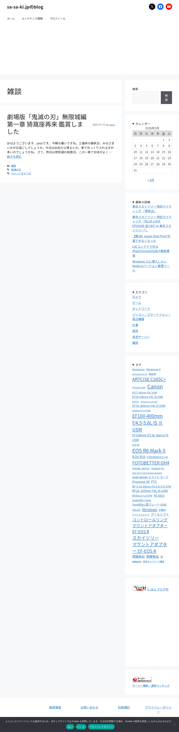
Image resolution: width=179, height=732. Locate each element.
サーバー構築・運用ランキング (151, 685)
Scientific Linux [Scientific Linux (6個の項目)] (141, 500)
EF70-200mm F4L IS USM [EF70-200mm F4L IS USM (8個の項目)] (148, 406)
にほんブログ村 (150, 589)
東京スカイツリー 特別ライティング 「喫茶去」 (151, 208)
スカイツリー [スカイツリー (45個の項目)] (145, 537)
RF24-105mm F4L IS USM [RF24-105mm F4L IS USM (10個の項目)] (150, 491)
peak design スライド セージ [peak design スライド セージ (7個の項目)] (150, 477)
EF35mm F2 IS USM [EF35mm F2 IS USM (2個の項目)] (149, 401)
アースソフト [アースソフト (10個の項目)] (160, 514)
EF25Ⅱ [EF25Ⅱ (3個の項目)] (135, 401)
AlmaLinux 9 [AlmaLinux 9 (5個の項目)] (153, 369)
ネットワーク (141, 308)
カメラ (136, 297)
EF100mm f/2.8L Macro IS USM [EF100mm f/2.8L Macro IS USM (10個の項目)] (150, 437)
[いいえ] (174, 724)
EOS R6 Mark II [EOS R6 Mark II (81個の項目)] (149, 450)
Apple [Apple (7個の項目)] (152, 374)
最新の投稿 (142, 202)
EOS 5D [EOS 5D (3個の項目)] (135, 444)
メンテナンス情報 (32, 18)
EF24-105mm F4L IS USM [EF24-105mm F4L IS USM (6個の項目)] (147, 397)
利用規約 (124, 707)
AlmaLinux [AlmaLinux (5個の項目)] (138, 369)
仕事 (135, 325)
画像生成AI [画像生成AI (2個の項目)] (136, 561)
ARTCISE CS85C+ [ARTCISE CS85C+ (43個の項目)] (149, 379)
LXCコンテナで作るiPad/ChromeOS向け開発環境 (150, 251)
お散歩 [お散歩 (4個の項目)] (162, 510)
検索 (135, 89)
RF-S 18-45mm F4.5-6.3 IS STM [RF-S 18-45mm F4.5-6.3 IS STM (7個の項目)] (151, 487)
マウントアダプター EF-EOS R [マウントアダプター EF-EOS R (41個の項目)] (149, 547)
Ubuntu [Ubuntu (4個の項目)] (136, 510)
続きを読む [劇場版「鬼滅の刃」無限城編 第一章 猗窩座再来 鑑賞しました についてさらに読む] (14, 156)
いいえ (81, 727)
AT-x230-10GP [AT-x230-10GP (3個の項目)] (139, 387)
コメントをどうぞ (21, 173)
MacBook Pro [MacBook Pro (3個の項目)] (157, 468)
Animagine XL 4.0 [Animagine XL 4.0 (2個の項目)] (139, 374)
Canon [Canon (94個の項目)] (155, 386)
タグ (138, 365)
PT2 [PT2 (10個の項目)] (154, 481)
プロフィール (57, 18)
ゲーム (136, 302)
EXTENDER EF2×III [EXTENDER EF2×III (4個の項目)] (157, 457)
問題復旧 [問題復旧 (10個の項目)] (138, 556)
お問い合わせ (89, 707)
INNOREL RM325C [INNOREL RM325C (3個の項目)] (141, 468)
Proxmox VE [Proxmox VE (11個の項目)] (141, 481)
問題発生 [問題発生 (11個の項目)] (152, 556)
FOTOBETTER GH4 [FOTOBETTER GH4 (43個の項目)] (150, 462)
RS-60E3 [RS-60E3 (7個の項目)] (159, 496)
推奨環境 (55, 707)
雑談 (13, 165)
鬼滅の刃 (16, 169)
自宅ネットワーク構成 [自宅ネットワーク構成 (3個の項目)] (153, 561)
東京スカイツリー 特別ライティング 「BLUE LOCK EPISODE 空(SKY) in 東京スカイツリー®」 (151, 223)
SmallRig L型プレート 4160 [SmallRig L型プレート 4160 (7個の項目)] (149, 505)
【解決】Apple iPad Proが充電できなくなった (151, 238)
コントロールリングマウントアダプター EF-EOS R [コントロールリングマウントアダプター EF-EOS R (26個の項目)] (150, 525)
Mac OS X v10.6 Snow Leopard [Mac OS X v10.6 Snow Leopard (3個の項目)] (147, 473)
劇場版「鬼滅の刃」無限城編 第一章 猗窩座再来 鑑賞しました (47, 124)
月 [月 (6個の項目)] (161, 556)
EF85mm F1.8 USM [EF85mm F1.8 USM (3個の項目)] (141, 410)
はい (70, 727)
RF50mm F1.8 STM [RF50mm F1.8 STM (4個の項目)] (142, 495)
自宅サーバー (141, 337)
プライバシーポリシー (158, 709)
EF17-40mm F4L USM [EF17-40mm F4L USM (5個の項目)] (144, 392)
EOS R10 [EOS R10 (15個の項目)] (139, 456)
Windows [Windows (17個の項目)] (149, 509)
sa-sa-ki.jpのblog (25, 6)
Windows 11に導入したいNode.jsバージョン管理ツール (151, 265)
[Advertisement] (89, 50)
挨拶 (135, 331)
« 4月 (151, 180)
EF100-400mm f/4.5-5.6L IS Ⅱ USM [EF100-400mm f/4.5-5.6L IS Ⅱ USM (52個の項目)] (147, 422)
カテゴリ (141, 292)
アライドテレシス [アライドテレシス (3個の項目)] (140, 514)
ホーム (11, 18)
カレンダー (142, 123)
